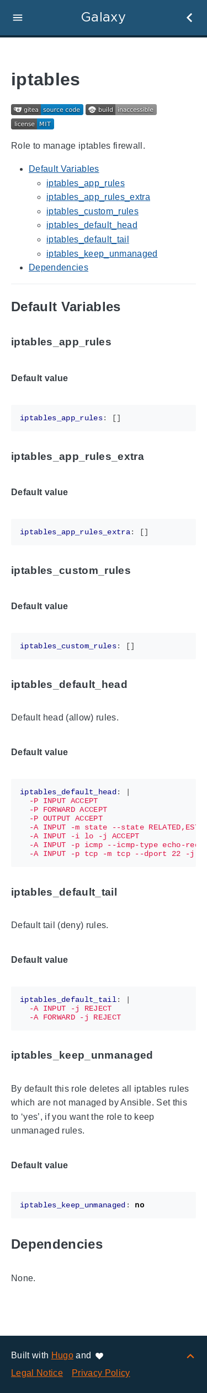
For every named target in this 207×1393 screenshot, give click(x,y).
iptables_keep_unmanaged (102, 253)
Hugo (62, 1355)
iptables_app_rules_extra (98, 197)
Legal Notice (37, 1373)
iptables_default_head (91, 225)
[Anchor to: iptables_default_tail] (129, 892)
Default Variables (64, 169)
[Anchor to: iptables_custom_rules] (143, 570)
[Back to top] (190, 1355)
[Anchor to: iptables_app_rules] (124, 342)
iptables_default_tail (87, 239)
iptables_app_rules (85, 183)
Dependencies (58, 267)
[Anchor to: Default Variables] (133, 307)
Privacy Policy (101, 1373)
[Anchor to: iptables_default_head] (140, 684)
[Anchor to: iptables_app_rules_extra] (156, 456)
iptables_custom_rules (92, 211)
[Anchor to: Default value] (80, 378)
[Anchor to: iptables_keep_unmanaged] (166, 1055)
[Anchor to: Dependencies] (115, 1244)
